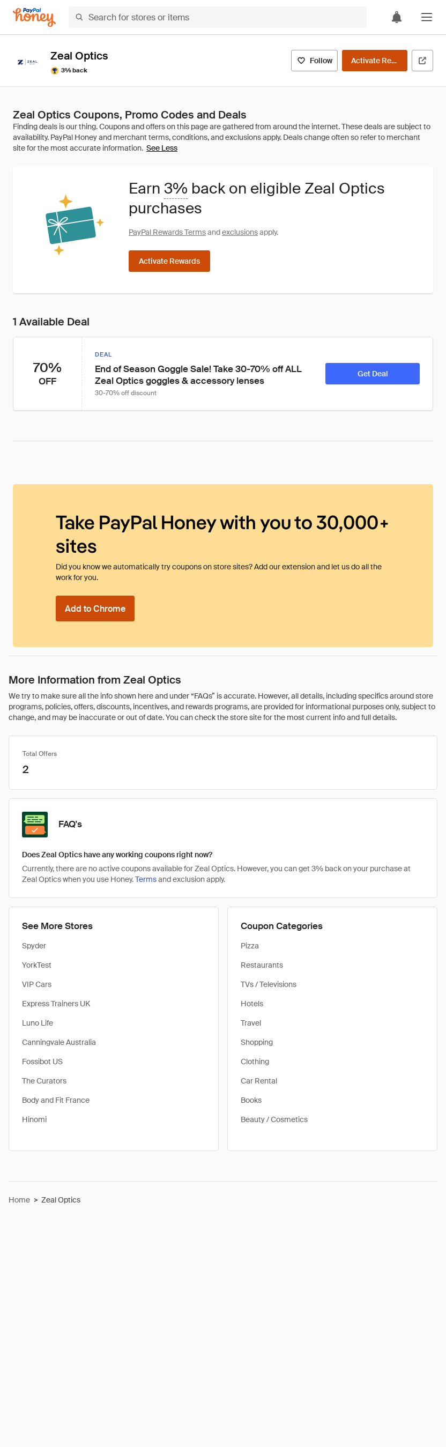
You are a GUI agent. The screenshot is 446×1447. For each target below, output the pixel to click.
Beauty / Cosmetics (274, 1119)
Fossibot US (42, 1061)
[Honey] (34, 17)
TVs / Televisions (268, 984)
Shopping (257, 1042)
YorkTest (36, 965)
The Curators (44, 1081)
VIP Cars (36, 984)
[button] (426, 17)
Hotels (252, 1003)
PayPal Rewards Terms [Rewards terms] (167, 232)
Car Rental (259, 1081)
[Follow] (314, 60)
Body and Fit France (56, 1100)
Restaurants (262, 965)
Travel (251, 1023)
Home (19, 1200)
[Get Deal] (372, 373)
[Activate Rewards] (374, 60)
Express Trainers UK (56, 1003)
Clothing (255, 1061)
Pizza (250, 946)
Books (251, 1100)
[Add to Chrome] (95, 608)
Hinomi (34, 1119)
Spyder (34, 946)
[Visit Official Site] (422, 60)
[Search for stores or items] (218, 17)
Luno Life (37, 1023)
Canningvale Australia (59, 1042)
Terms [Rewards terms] (146, 879)
